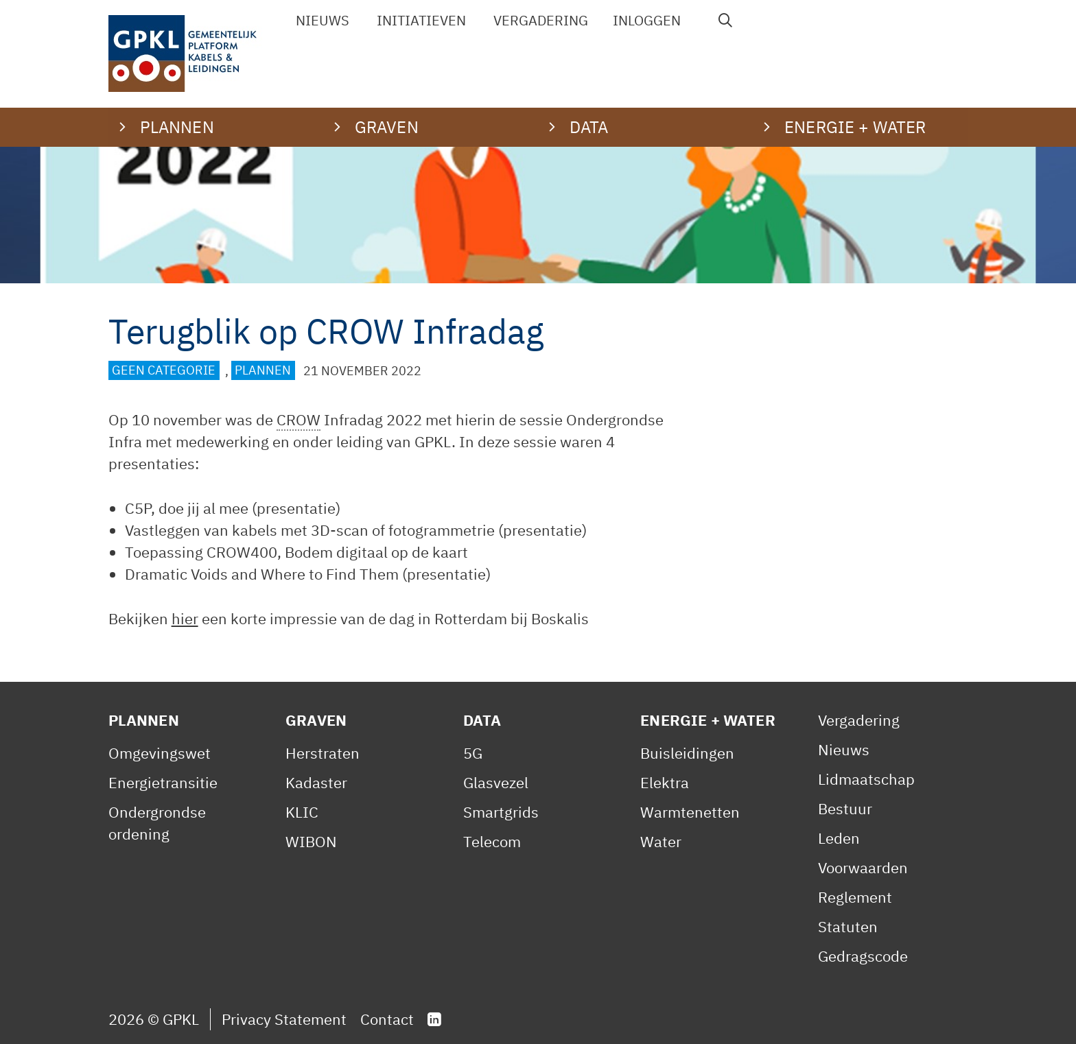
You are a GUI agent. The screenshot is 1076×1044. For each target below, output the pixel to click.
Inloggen (647, 20)
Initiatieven (421, 20)
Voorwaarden (863, 867)
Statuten (848, 926)
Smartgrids (501, 812)
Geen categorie (163, 371)
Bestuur (845, 808)
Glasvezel (495, 782)
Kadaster (316, 782)
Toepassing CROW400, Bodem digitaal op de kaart (296, 552)
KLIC (301, 812)
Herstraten (322, 753)
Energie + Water (707, 720)
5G (472, 753)
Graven (316, 720)
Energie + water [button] (855, 127)
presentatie (296, 508)
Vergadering (540, 20)
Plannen (263, 371)
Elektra (664, 782)
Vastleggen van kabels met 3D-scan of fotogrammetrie (310, 530)
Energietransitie (163, 782)
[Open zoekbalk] (725, 20)
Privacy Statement (284, 1019)
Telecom (492, 841)
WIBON (311, 841)
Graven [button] (387, 127)
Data (482, 720)
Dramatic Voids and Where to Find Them (262, 574)
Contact (387, 1019)
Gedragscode (863, 956)
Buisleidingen (687, 753)
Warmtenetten (690, 812)
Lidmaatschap (866, 779)
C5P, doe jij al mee (186, 508)
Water (660, 841)
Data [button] (589, 127)
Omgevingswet (159, 753)
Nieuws (322, 20)
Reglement (855, 897)
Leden (839, 838)
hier (185, 618)
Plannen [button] (177, 127)
